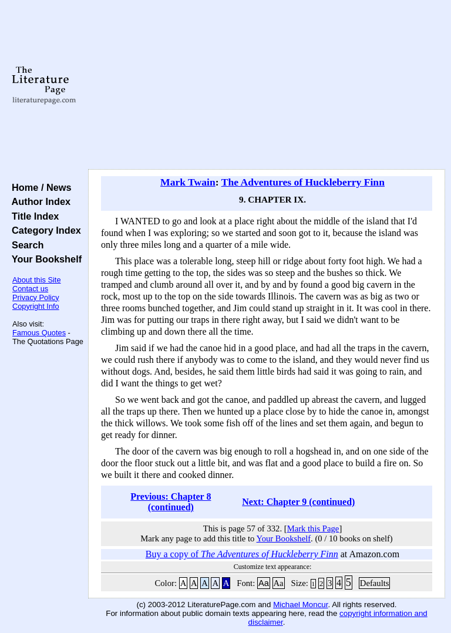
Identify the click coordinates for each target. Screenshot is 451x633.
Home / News (39, 187)
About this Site (36, 279)
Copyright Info (35, 306)
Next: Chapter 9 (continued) (298, 502)
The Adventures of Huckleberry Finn (303, 182)
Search (24, 245)
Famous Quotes (39, 332)
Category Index (43, 230)
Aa (263, 583)
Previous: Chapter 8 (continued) (170, 501)
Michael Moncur (300, 604)
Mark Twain (188, 182)
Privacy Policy (35, 297)
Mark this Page (313, 528)
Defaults (374, 583)
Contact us (30, 288)
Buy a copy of (242, 554)
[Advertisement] (267, 85)
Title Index (32, 216)
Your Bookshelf (44, 259)
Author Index (38, 201)
